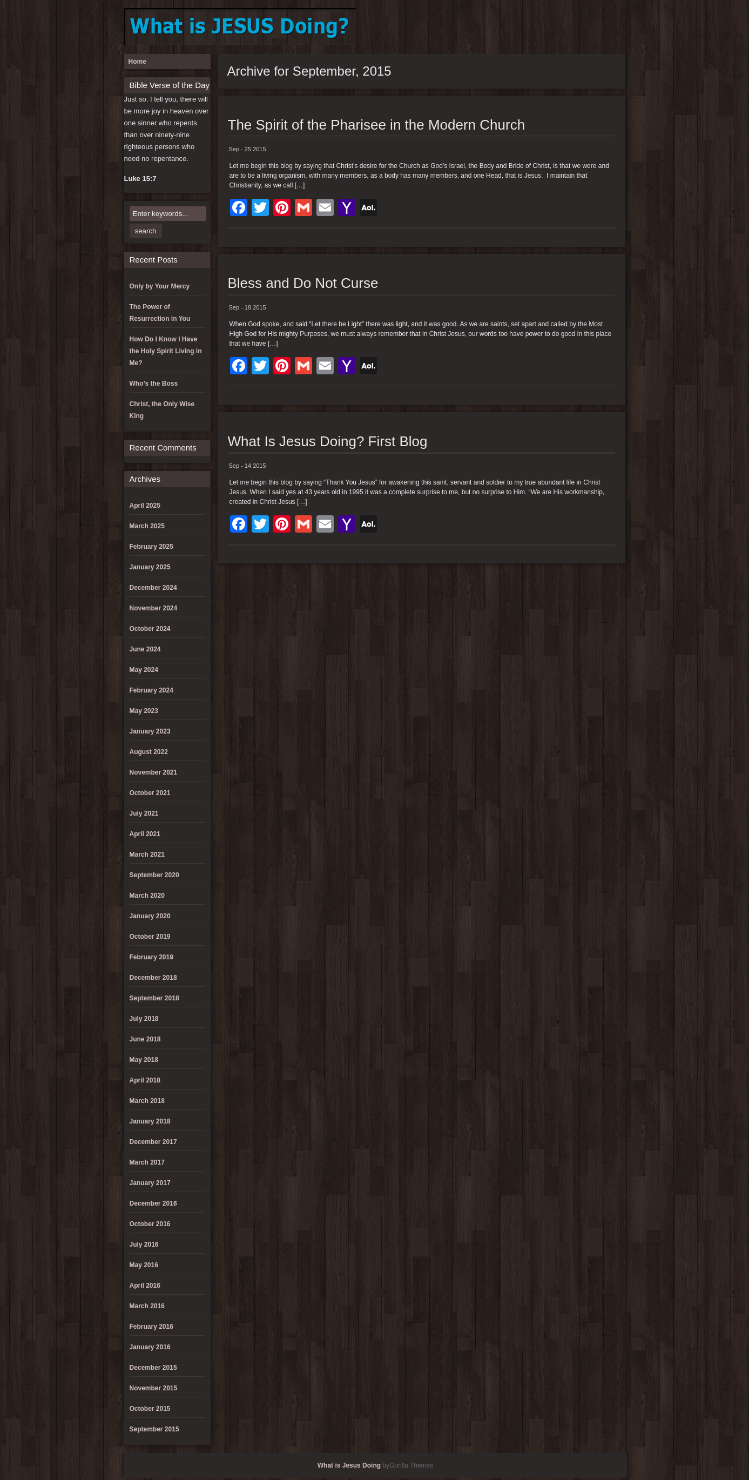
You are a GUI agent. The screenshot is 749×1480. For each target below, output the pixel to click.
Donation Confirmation (489, 27)
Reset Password (614, 27)
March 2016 (147, 1306)
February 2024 (151, 690)
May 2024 (144, 670)
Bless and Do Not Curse (303, 283)
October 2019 (150, 936)
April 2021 (145, 834)
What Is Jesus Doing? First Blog (328, 441)
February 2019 (151, 957)
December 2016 (153, 1203)
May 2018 (144, 1060)
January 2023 (150, 731)
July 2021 (144, 813)
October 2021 (150, 793)
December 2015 (153, 1367)
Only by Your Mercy (160, 286)
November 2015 (154, 1388)
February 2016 (151, 1326)
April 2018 (145, 1080)
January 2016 (150, 1347)
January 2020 (150, 916)
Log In (542, 27)
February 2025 (151, 546)
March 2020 (147, 895)
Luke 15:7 (140, 178)
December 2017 (153, 1142)
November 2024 (154, 608)
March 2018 (147, 1101)
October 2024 (150, 629)
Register (596, 27)
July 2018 (144, 1018)
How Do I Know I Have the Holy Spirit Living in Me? (166, 351)
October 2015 (150, 1408)
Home (137, 61)
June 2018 (145, 1039)
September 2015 (154, 1429)
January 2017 (150, 1183)
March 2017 (147, 1162)
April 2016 (145, 1285)
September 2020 (154, 875)
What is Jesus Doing (349, 1465)
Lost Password (578, 27)
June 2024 (145, 649)
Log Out (560, 27)
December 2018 (153, 977)
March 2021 (147, 854)
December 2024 (153, 587)
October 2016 (150, 1224)
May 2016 (144, 1265)
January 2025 (150, 567)
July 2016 (144, 1244)
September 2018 (154, 998)
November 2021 (154, 772)
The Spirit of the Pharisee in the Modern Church (376, 125)
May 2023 (144, 711)
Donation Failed (507, 27)
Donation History (524, 27)
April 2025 (145, 505)
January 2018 (150, 1121)
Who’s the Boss (154, 383)
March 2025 (147, 526)
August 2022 (149, 752)
